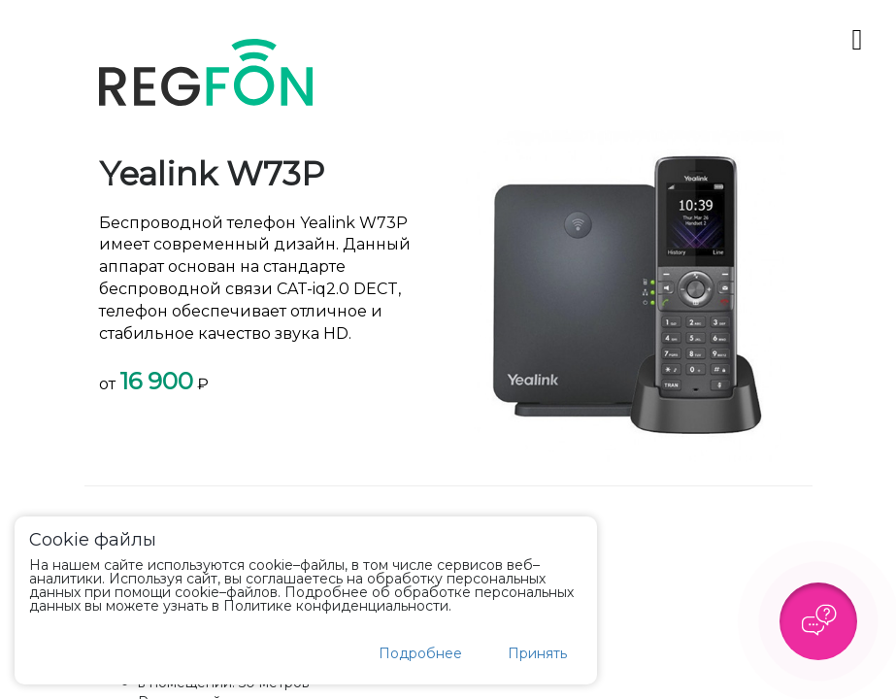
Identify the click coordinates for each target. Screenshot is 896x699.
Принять (537, 653)
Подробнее (420, 653)
